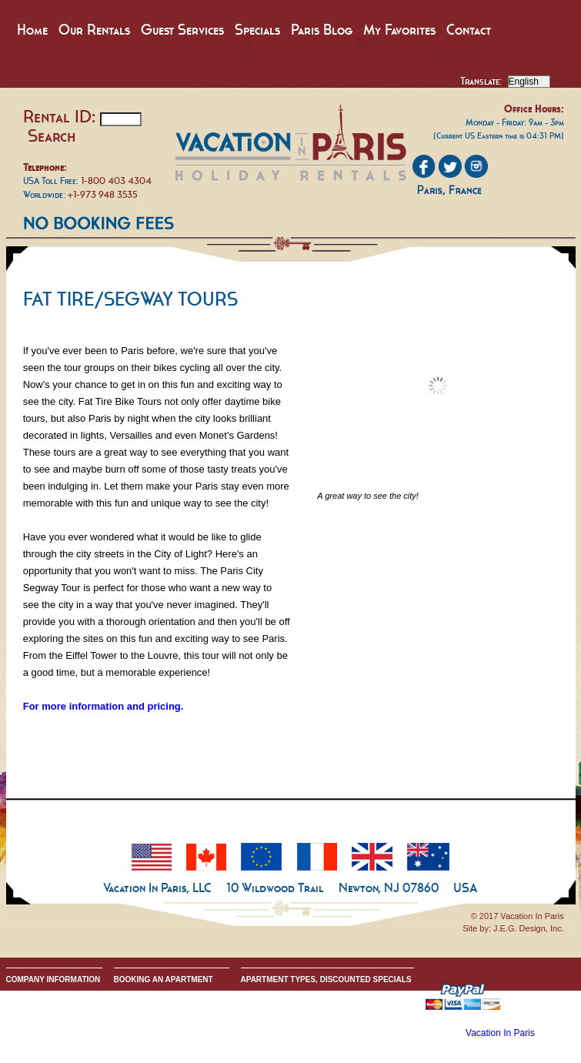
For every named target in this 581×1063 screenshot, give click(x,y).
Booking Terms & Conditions (162, 1007)
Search (51, 135)
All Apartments (265, 995)
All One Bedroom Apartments (291, 1019)
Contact (468, 29)
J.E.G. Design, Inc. (528, 928)
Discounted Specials (276, 1044)
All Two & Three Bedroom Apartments (305, 1032)
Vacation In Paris (500, 1033)
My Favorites (399, 29)
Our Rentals (94, 29)
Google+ (20, 1032)
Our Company (30, 995)
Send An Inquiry (33, 1007)
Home (32, 29)
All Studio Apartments (278, 1007)
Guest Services (182, 29)
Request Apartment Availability (166, 1019)
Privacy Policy (30, 1019)
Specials (257, 29)
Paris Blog (321, 29)
